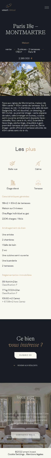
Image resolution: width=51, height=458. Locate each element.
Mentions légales (34, 454)
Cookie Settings (16, 454)
